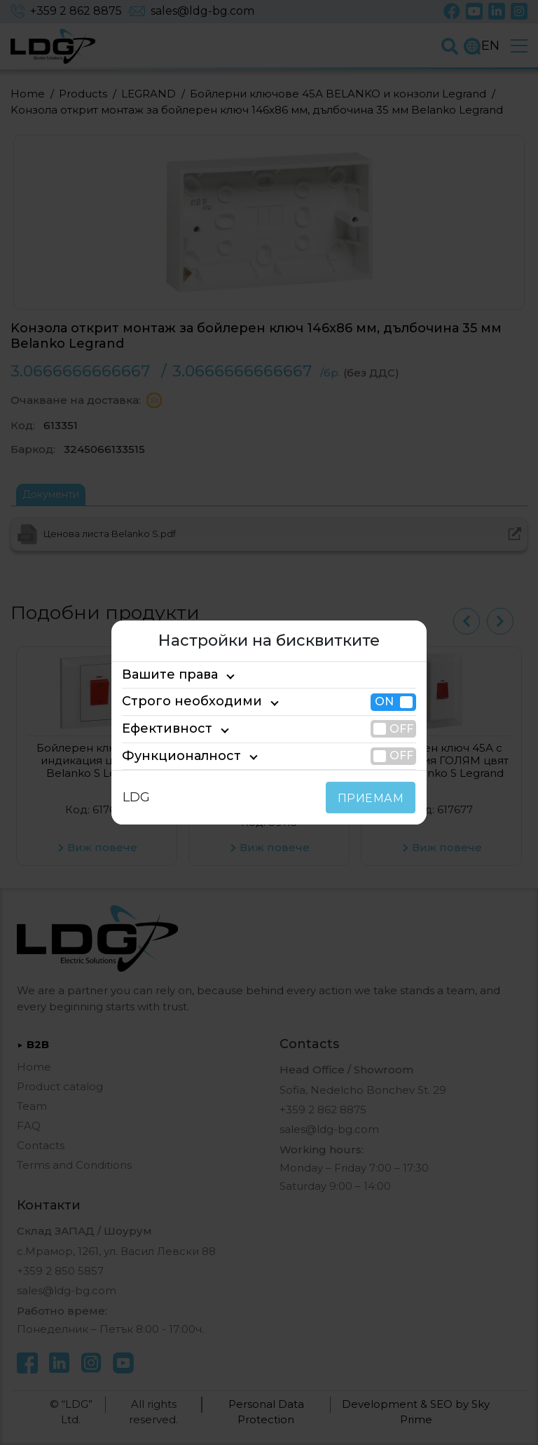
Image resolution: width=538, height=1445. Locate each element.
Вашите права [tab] (163, 674)
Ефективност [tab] (160, 728)
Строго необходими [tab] (179, 702)
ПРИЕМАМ (374, 798)
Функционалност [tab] (170, 756)
